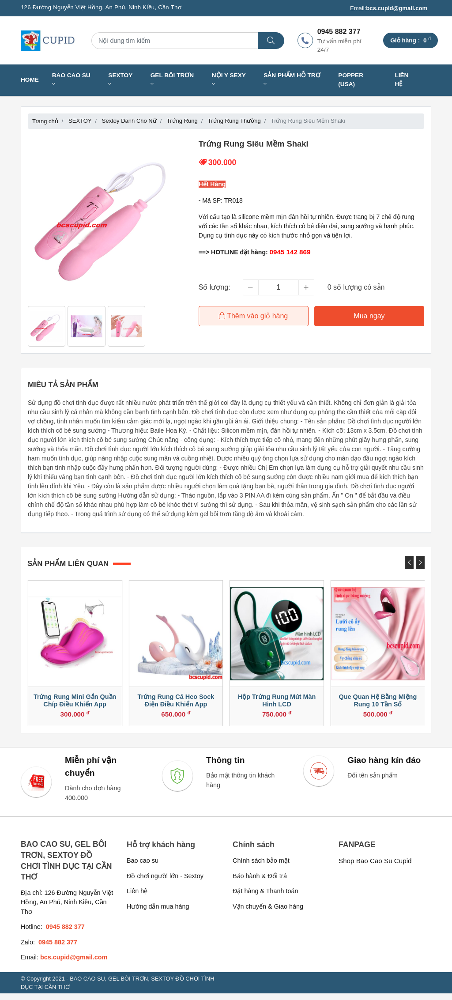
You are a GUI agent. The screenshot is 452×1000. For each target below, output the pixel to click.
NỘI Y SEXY (229, 79)
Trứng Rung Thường (234, 120)
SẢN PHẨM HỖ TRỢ (292, 79)
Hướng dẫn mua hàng (158, 912)
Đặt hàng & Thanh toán (265, 897)
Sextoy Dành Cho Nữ (129, 120)
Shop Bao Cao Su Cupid (375, 867)
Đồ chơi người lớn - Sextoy (165, 882)
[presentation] (409, 562)
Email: (388, 8)
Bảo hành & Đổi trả (260, 882)
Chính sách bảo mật (261, 867)
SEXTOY (120, 79)
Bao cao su (142, 867)
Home (30, 79)
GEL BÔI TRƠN (172, 79)
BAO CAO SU (71, 79)
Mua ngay (369, 316)
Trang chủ (45, 121)
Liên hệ (401, 79)
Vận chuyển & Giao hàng (268, 912)
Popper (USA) (350, 79)
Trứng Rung (182, 120)
